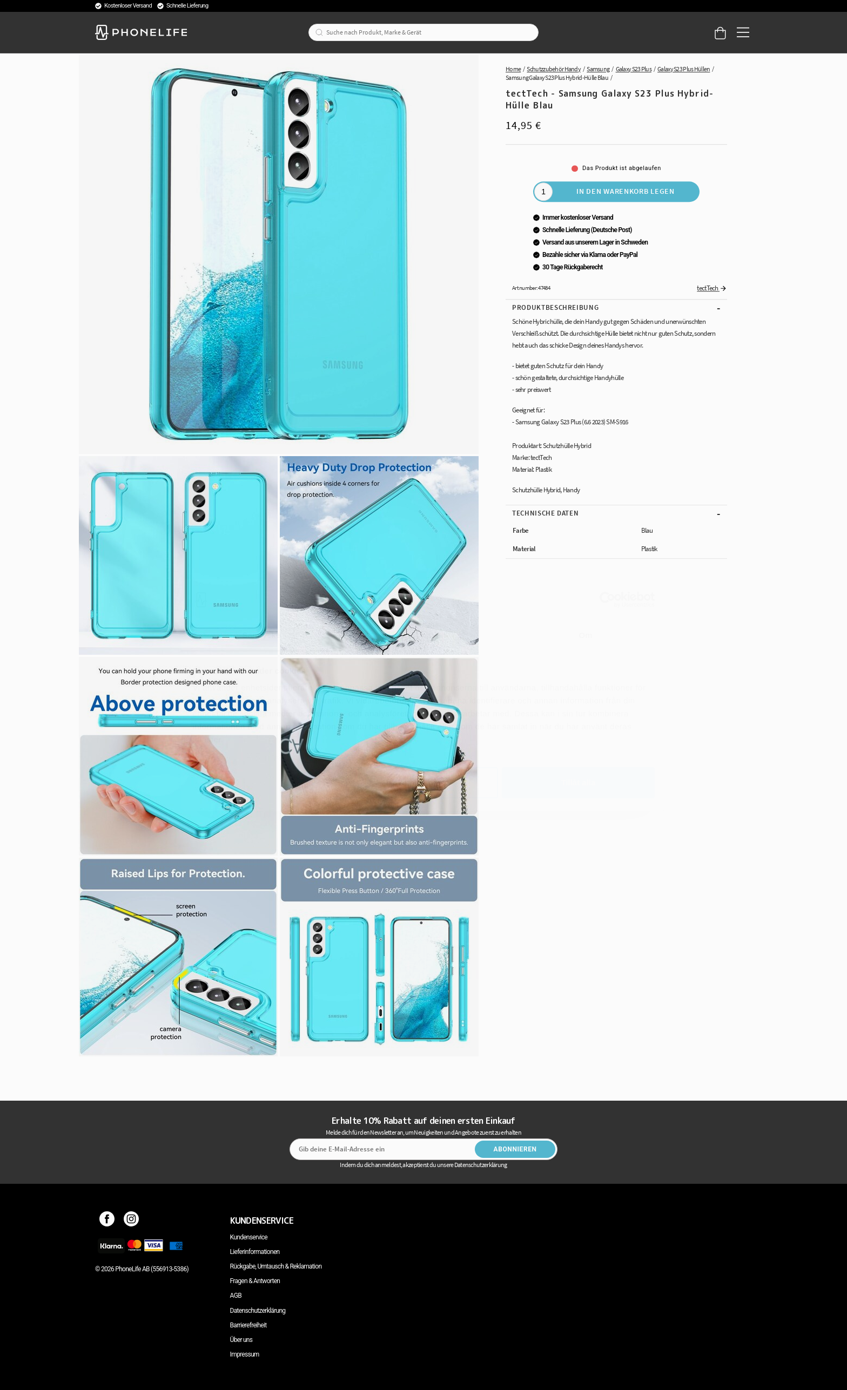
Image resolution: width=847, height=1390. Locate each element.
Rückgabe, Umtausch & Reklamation (276, 1266)
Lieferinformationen (255, 1252)
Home (513, 69)
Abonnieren (515, 1149)
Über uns (241, 1340)
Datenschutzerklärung (258, 1310)
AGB (235, 1295)
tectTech (712, 288)
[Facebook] (107, 1220)
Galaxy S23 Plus (633, 69)
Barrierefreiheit (248, 1325)
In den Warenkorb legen (625, 191)
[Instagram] (131, 1220)
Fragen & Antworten (255, 1281)
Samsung (598, 69)
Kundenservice (248, 1237)
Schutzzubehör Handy (554, 69)
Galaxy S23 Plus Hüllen (683, 69)
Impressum (244, 1354)
